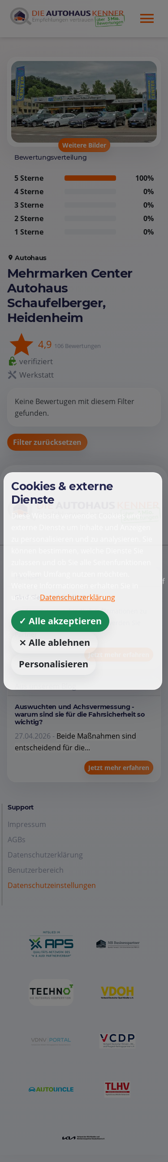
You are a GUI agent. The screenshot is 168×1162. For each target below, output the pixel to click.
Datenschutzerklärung (77, 597)
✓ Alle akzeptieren (60, 621)
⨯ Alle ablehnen (54, 642)
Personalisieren (53, 664)
